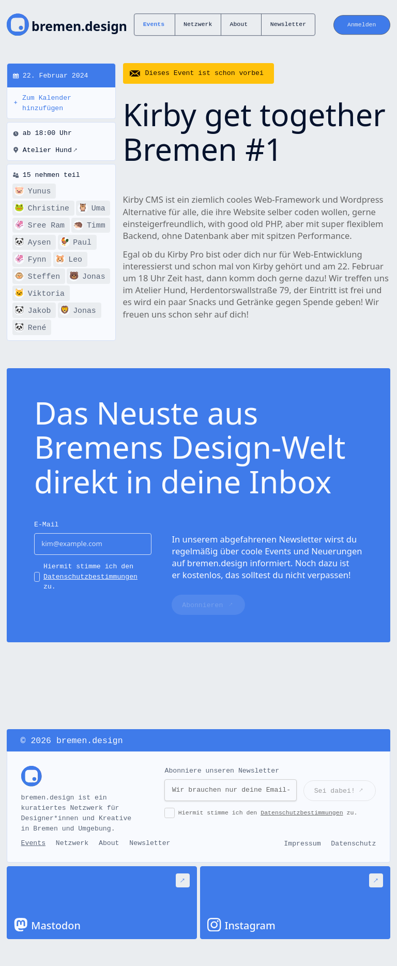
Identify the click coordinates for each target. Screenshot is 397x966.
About (239, 24)
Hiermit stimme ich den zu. (90, 577)
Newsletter (288, 24)
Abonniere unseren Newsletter (221, 771)
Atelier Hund (50, 150)
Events (154, 24)
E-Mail (46, 525)
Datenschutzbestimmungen (90, 577)
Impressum (302, 844)
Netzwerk (198, 24)
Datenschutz (353, 844)
